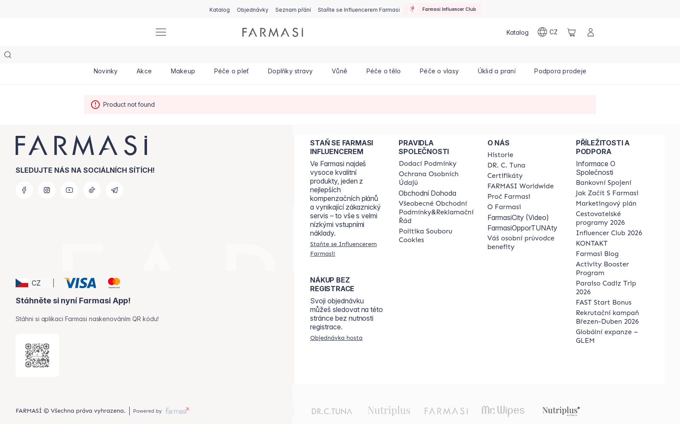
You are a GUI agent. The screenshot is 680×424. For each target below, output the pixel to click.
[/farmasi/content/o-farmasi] (504, 189)
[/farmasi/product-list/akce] (144, 56)
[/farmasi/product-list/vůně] (339, 56)
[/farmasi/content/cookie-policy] (436, 218)
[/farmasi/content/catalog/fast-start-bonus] (603, 285)
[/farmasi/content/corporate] (520, 168)
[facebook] (24, 172)
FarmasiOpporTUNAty (522, 210)
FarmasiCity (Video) (518, 200)
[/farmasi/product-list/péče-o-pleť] (231, 56)
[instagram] (47, 172)
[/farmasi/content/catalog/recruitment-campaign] (612, 300)
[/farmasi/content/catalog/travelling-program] (612, 201)
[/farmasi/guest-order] (336, 320)
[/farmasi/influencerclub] (442, 9)
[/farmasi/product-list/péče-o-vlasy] (439, 56)
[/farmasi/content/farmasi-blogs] (597, 236)
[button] (33, 265)
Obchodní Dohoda (427, 175)
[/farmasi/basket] (571, 32)
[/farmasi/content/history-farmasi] (500, 137)
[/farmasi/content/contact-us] (592, 226)
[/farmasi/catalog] (219, 9)
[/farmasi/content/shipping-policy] (427, 146)
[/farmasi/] (114, 32)
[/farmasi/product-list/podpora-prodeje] (560, 56)
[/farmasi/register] (252, 9)
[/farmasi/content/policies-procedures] (436, 161)
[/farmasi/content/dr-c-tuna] (506, 148)
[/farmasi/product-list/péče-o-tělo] (383, 56)
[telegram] (114, 172)
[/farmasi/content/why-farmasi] (508, 179)
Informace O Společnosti (595, 150)
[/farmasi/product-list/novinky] (105, 56)
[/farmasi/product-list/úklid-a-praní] (496, 56)
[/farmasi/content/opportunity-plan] (606, 186)
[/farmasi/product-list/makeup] (183, 56)
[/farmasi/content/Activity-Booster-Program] (612, 251)
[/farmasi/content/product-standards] (505, 158)
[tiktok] (92, 172)
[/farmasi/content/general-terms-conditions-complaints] (436, 195)
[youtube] (69, 172)
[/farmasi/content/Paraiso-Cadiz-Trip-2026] (612, 270)
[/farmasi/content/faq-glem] (612, 319)
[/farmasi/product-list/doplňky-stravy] (290, 56)
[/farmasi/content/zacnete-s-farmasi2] (607, 175)
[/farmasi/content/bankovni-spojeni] (603, 165)
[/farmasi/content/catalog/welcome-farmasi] (523, 225)
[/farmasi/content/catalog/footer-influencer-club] (609, 215)
